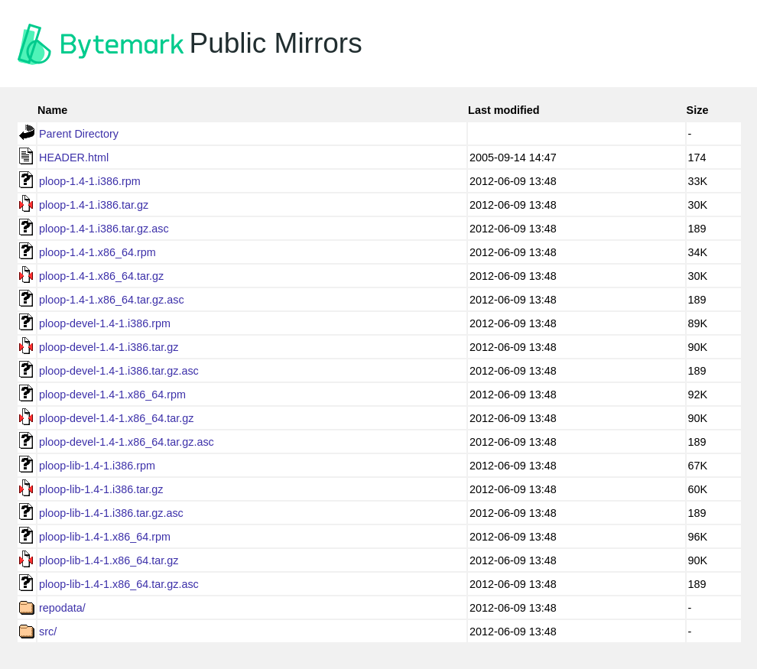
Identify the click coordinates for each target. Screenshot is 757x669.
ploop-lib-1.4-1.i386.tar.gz (101, 489)
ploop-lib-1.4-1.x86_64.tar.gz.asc (119, 584)
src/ (48, 631)
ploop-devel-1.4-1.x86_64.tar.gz (116, 418)
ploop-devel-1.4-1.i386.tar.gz (108, 347)
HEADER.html (74, 157)
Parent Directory (79, 134)
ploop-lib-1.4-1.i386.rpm (97, 466)
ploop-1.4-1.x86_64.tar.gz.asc (111, 300)
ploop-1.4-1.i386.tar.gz (93, 205)
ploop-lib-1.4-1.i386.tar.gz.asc (111, 513)
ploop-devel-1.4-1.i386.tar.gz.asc (119, 371)
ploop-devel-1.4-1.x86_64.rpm (112, 394)
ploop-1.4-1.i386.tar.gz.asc (104, 228)
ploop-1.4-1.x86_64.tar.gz (101, 276)
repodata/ (62, 608)
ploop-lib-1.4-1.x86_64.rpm (105, 537)
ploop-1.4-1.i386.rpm (90, 181)
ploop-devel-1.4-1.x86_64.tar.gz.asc (126, 442)
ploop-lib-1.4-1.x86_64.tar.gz (108, 560)
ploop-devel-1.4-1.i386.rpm (105, 323)
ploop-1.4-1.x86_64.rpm (97, 252)
